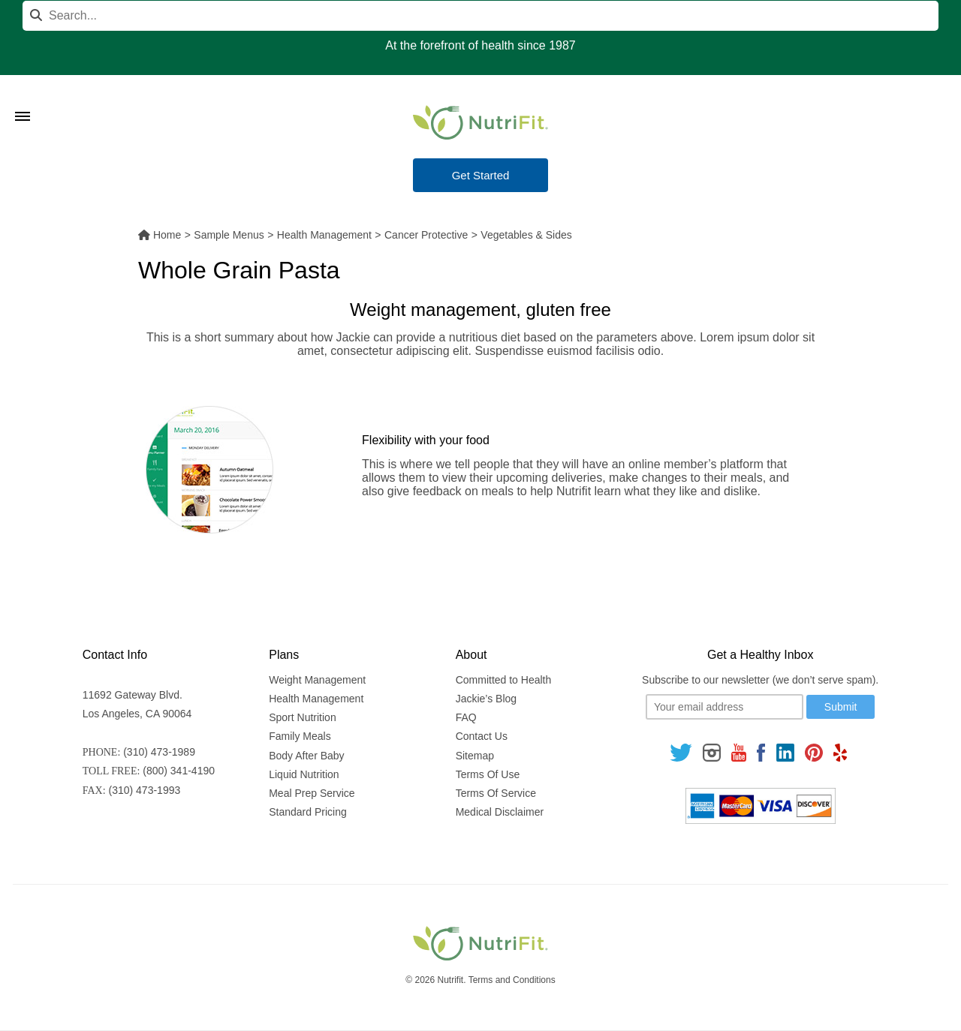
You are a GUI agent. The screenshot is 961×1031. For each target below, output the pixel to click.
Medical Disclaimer (500, 812)
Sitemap (475, 756)
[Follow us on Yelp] (840, 752)
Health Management (316, 699)
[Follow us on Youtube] (738, 752)
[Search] (480, 16)
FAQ (466, 717)
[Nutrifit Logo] (480, 122)
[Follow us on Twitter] (681, 752)
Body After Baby (306, 756)
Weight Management (317, 680)
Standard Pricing (308, 812)
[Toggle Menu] (22, 97)
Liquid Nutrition (304, 774)
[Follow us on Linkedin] (785, 752)
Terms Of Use (488, 774)
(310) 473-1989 (159, 752)
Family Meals (299, 736)
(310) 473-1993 (145, 790)
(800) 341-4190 (179, 771)
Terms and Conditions (512, 980)
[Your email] (724, 707)
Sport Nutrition (302, 717)
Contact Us (482, 736)
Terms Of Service (496, 793)
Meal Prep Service (311, 793)
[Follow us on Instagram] (712, 752)
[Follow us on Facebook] (761, 752)
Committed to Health (504, 680)
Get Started (481, 175)
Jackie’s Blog (486, 699)
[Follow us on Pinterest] (813, 752)
